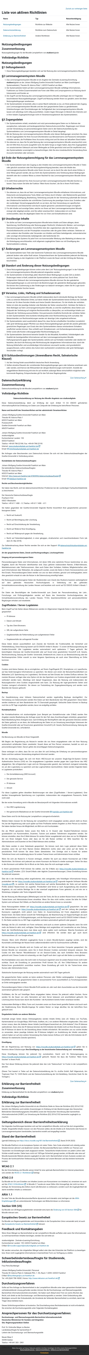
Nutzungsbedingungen (27, 1350)
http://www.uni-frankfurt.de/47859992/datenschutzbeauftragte (33, 476)
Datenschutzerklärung (43, 1350)
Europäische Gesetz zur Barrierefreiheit (20, 1224)
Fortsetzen (44, 1353)
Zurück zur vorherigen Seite (76, 9)
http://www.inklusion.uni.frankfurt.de (43, 1278)
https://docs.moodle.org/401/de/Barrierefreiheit (39, 1141)
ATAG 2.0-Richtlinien (16, 1184)
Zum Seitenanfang (78, 378)
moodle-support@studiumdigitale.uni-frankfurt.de (29, 1246)
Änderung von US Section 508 (65, 1210)
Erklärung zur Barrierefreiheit (60, 1350)
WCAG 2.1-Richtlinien (22, 1173)
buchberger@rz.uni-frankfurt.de (22, 1276)
